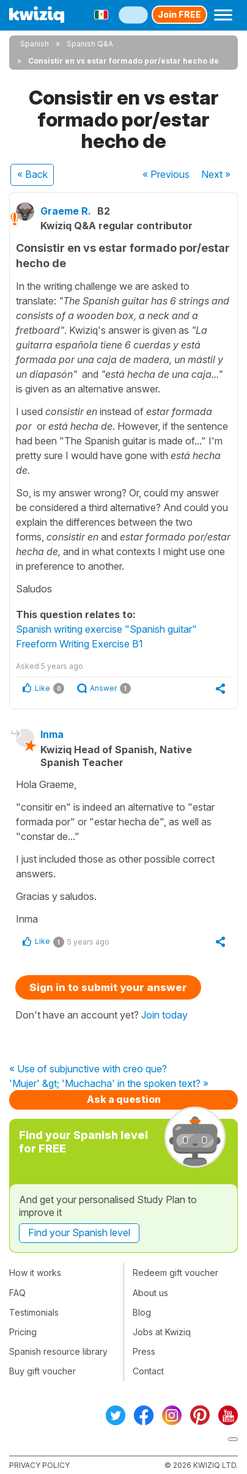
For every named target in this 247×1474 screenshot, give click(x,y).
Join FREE (179, 14)
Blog (142, 1312)
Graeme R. (65, 211)
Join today (164, 1015)
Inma (52, 734)
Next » (215, 174)
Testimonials (34, 1312)
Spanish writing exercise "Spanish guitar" (106, 629)
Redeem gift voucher (175, 1272)
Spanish (34, 43)
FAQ (17, 1293)
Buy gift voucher (42, 1371)
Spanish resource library (58, 1351)
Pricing (23, 1332)
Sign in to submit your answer (108, 987)
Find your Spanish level (79, 1232)
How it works (35, 1272)
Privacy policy (39, 1465)
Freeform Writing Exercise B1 (79, 644)
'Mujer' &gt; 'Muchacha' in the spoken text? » (108, 1083)
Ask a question (124, 1099)
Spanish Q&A (90, 43)
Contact (148, 1371)
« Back (32, 174)
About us (150, 1293)
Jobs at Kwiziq (162, 1332)
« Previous (166, 174)
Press (144, 1351)
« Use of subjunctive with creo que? (88, 1069)
